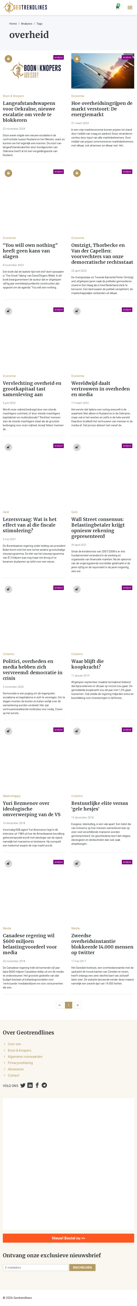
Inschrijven (82, 1267)
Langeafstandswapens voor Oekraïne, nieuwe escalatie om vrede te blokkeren (29, 112)
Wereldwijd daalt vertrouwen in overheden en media (100, 389)
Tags (39, 23)
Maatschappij (11, 796)
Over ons (14, 1044)
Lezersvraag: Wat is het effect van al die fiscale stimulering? (30, 525)
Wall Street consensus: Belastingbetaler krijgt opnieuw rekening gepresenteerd (98, 528)
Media (7, 928)
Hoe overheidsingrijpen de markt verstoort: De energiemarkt (101, 109)
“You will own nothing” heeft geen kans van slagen (30, 251)
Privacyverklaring (20, 1063)
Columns (8, 654)
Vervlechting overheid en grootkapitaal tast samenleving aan (32, 389)
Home (13, 23)
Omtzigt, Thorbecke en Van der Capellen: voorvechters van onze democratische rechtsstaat (102, 254)
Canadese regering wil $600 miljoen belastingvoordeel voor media (30, 944)
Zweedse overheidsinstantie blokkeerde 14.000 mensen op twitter (102, 944)
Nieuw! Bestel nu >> (68, 1238)
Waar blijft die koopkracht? (87, 664)
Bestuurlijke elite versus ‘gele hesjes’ (99, 806)
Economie (77, 96)
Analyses (26, 23)
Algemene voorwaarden (25, 1057)
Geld (6, 512)
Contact (13, 1075)
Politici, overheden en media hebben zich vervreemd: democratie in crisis (32, 670)
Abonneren (16, 1069)
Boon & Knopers (13, 96)
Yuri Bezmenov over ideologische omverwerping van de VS (31, 809)
